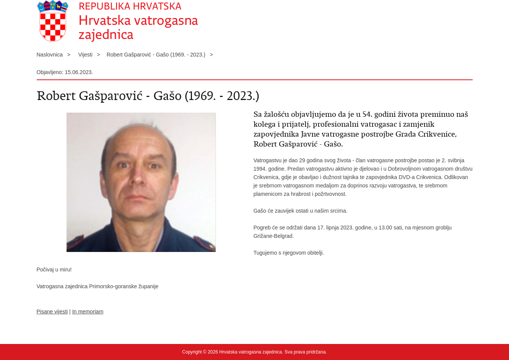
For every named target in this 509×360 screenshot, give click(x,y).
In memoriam (88, 311)
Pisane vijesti (52, 311)
